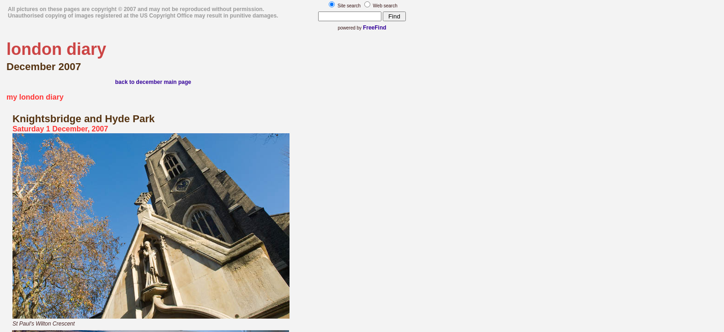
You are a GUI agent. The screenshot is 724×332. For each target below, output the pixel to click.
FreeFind (374, 27)
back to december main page (153, 82)
